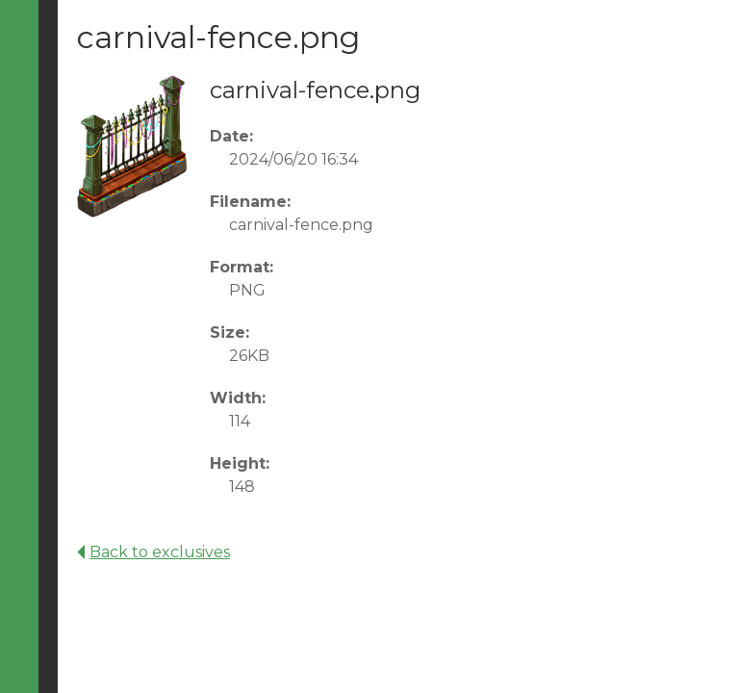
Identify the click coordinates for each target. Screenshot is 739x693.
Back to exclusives (153, 552)
